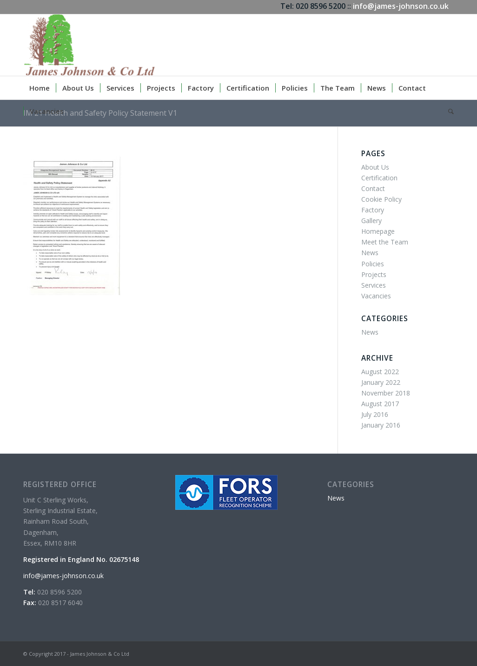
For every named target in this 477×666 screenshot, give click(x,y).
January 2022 (380, 382)
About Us (375, 167)
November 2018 (385, 393)
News (369, 252)
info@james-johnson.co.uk (401, 6)
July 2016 (374, 414)
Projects (373, 274)
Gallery (371, 220)
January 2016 (380, 425)
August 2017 (380, 403)
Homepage (378, 231)
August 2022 (380, 371)
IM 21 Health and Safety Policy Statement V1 (100, 113)
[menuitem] (39, 87)
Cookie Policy (381, 199)
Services (373, 285)
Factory (372, 209)
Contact (373, 188)
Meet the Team (384, 241)
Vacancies (376, 295)
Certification (379, 177)
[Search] (448, 111)
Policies (372, 263)
